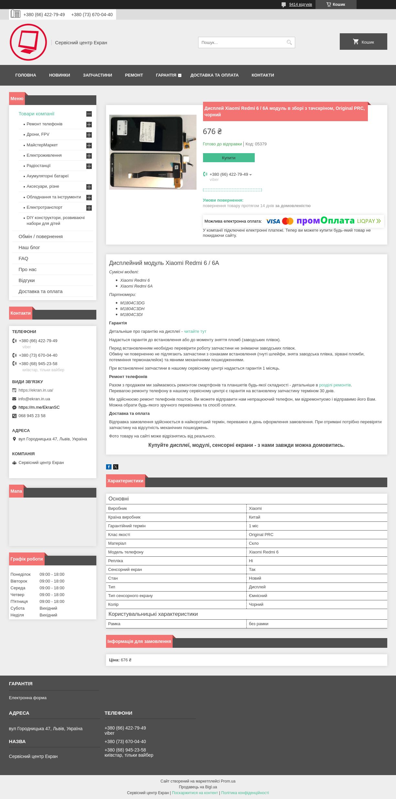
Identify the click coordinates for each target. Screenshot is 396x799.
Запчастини (97, 75)
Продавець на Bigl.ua (198, 787)
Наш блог (29, 247)
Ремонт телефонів (45, 123)
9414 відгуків (300, 4)
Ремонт (134, 75)
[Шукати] (289, 42)
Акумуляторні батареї (48, 175)
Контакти (263, 75)
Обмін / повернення (41, 236)
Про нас (28, 269)
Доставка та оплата (214, 75)
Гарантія (166, 75)
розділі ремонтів (335, 385)
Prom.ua (228, 781)
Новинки (59, 75)
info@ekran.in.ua (34, 398)
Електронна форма (28, 697)
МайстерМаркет (42, 144)
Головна (26, 75)
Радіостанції (39, 165)
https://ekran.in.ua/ (36, 390)
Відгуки (27, 280)
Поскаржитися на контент (195, 793)
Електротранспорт (45, 207)
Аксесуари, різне (43, 186)
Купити (229, 157)
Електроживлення (44, 155)
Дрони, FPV (38, 134)
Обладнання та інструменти (54, 196)
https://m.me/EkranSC (39, 407)
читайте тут (195, 331)
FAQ (23, 258)
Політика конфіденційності (245, 793)
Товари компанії (37, 113)
